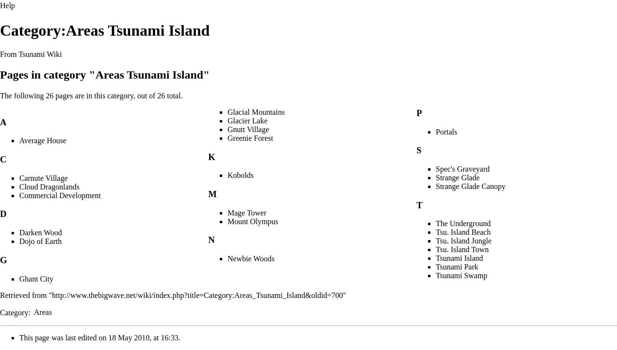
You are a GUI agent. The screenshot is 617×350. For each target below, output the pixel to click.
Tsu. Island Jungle (464, 241)
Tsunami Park (457, 267)
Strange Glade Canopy (471, 186)
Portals (446, 132)
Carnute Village (43, 178)
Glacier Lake (248, 121)
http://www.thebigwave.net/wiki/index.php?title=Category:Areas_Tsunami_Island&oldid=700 (197, 295)
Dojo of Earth (40, 241)
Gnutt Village (248, 129)
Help (7, 5)
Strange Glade (458, 178)
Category (14, 312)
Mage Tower (247, 213)
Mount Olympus (253, 221)
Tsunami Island (459, 258)
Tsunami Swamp (461, 275)
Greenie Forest (250, 138)
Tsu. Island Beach (463, 232)
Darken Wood (40, 233)
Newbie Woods (251, 259)
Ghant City (36, 279)
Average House (43, 140)
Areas (43, 312)
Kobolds (241, 175)
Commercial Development (60, 195)
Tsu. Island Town (462, 249)
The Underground (463, 223)
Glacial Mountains (256, 112)
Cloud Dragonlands (49, 187)
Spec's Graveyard (463, 169)
